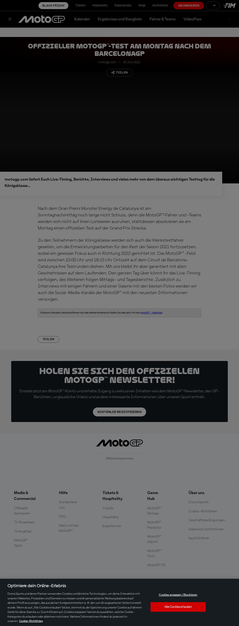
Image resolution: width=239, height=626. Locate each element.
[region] (119, 602)
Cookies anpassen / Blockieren (178, 595)
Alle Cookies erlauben (178, 606)
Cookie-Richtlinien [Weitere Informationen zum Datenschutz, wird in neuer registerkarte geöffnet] (31, 621)
